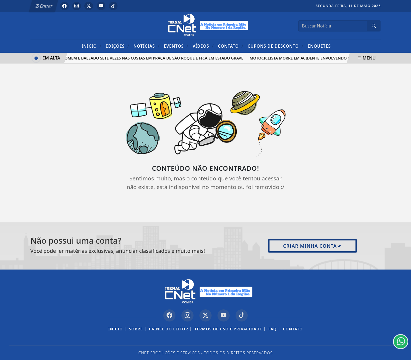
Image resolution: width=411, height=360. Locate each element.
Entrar (43, 6)
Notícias (146, 46)
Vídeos (203, 46)
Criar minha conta (312, 245)
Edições (117, 46)
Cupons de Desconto (275, 46)
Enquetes (319, 46)
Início (92, 46)
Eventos (176, 46)
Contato (231, 46)
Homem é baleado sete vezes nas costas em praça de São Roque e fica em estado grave (153, 58)
